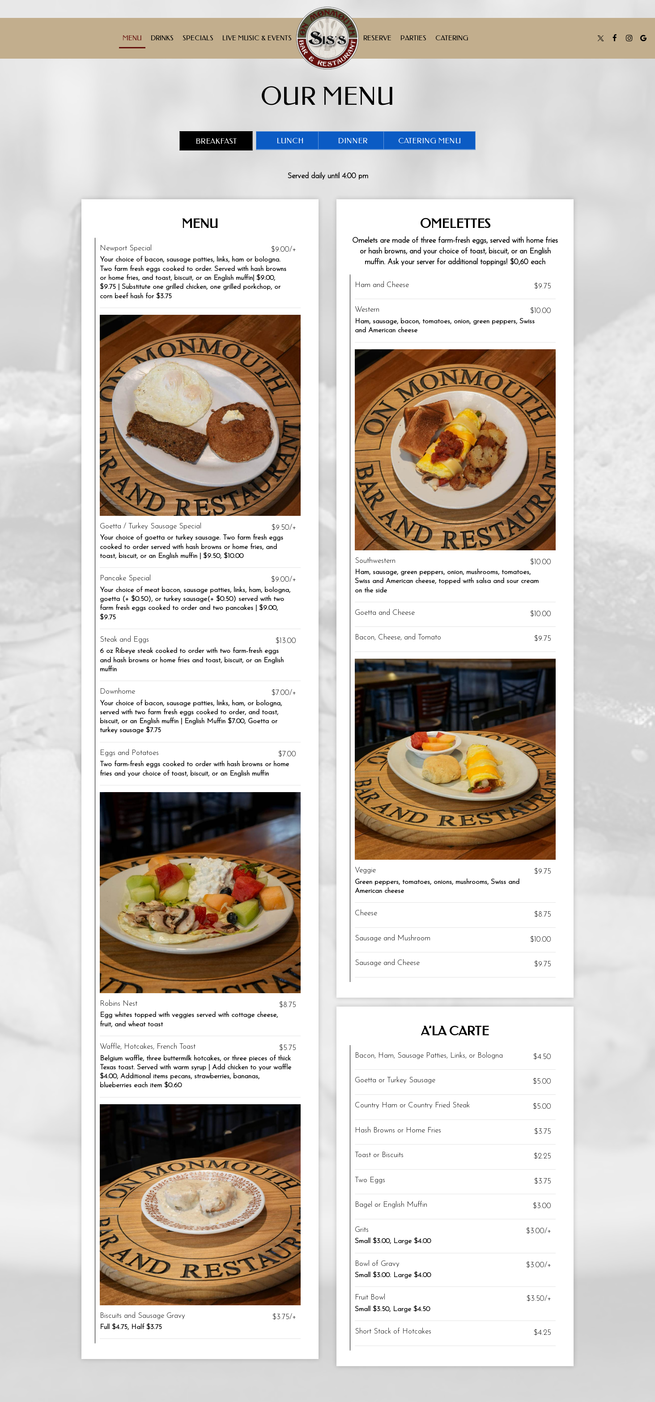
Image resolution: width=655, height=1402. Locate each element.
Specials (198, 38)
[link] (327, 38)
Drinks (162, 38)
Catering (451, 38)
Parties (413, 38)
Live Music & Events (257, 38)
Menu (132, 38)
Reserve (377, 38)
